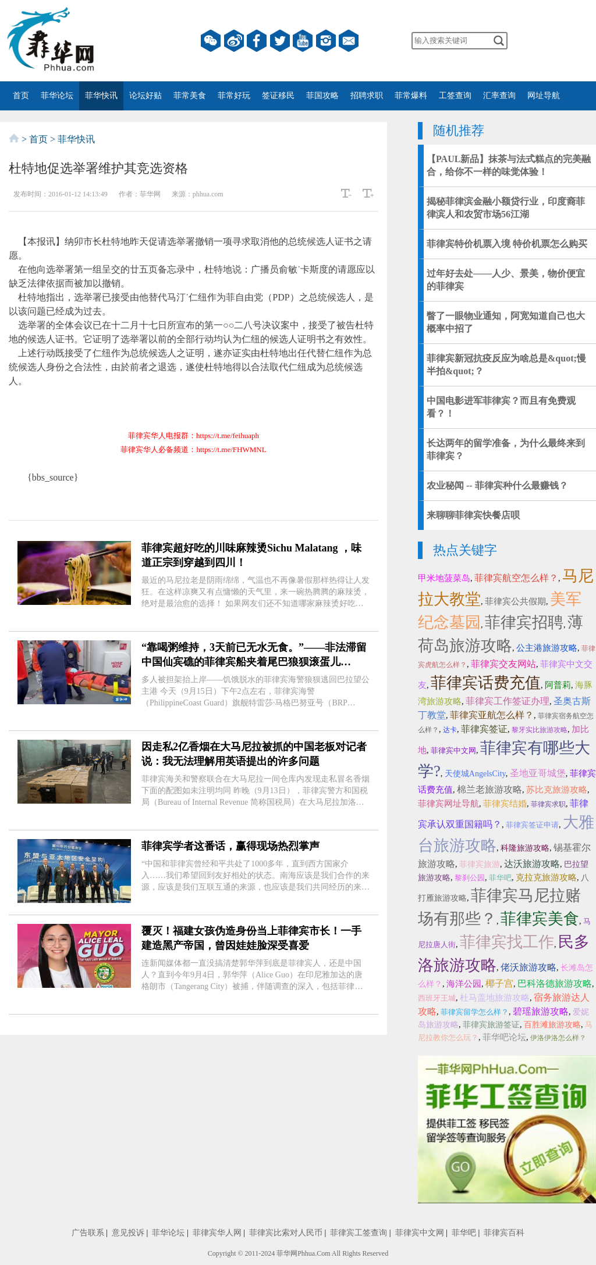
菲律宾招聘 (524, 622)
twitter (280, 41)
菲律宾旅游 (479, 864)
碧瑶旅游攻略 (541, 1011)
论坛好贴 (145, 95)
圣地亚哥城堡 (538, 773)
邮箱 (349, 41)
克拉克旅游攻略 (546, 877)
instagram (326, 41)
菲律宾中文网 (453, 750)
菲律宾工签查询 (358, 1232)
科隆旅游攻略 (525, 848)
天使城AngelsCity (475, 773)
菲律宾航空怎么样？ (516, 578)
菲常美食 (189, 95)
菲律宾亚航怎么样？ (492, 715)
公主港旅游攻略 (546, 648)
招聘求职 (366, 95)
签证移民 (278, 95)
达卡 (450, 730)
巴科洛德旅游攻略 (554, 983)
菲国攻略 (322, 95)
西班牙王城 (437, 998)
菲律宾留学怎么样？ (475, 1012)
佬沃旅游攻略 (528, 967)
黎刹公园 (470, 877)
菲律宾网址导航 (448, 803)
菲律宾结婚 (505, 803)
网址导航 (543, 95)
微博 (234, 41)
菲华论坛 (57, 95)
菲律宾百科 (504, 1232)
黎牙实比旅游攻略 (539, 730)
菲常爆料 (411, 95)
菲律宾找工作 (507, 942)
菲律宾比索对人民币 (285, 1232)
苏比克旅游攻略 (556, 789)
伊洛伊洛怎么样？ (558, 1038)
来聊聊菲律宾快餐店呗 (473, 515)
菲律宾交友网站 (503, 664)
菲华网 (286, 1253)
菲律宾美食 (540, 918)
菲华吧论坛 (504, 1037)
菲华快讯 (101, 95)
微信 (211, 41)
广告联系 (88, 1232)
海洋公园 (463, 983)
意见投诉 (128, 1232)
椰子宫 (499, 983)
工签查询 (455, 95)
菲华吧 (500, 877)
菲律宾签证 (484, 729)
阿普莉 (558, 685)
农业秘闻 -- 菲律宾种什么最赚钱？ (497, 485)
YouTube (303, 41)
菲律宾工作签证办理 (507, 701)
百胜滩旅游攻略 (552, 1024)
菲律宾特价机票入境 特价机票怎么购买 (507, 244)
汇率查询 (499, 95)
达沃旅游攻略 (532, 864)
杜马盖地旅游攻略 (495, 997)
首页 (21, 95)
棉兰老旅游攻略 (489, 789)
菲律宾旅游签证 (491, 1024)
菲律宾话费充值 (486, 682)
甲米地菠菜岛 (444, 578)
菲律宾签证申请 (532, 824)
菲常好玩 (234, 95)
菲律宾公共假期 (515, 601)
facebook (257, 41)
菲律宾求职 (548, 804)
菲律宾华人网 (217, 1232)
